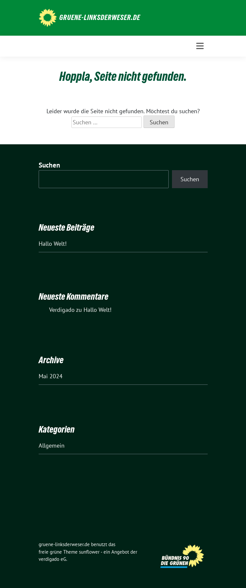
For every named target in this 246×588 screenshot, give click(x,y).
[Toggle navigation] (200, 46)
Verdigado (62, 309)
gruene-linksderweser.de (99, 17)
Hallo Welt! (52, 243)
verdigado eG (52, 559)
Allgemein (52, 445)
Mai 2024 (51, 376)
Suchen (49, 165)
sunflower (89, 552)
